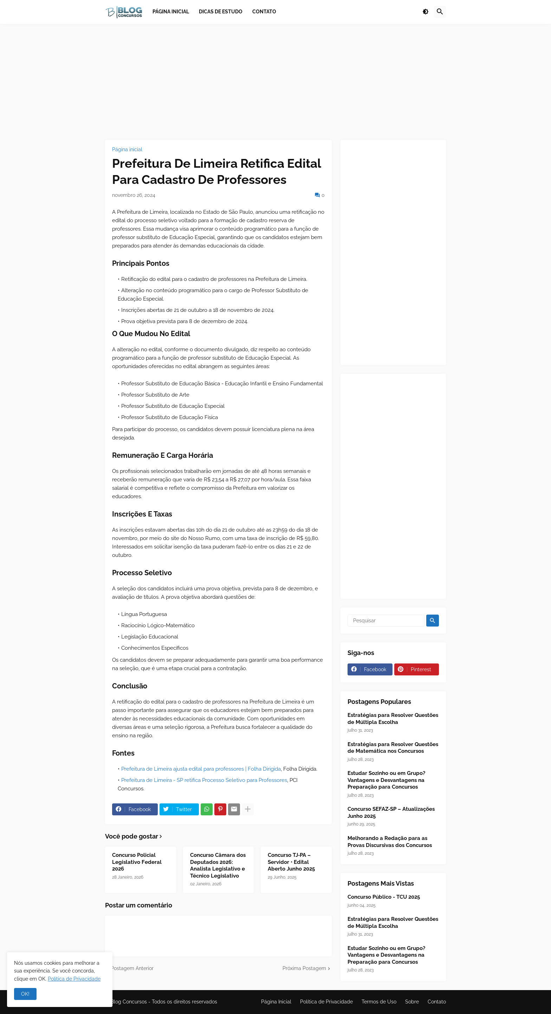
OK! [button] (25, 994)
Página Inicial (276, 1002)
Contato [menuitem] (264, 11)
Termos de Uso (379, 1002)
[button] (425, 12)
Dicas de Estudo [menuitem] (220, 11)
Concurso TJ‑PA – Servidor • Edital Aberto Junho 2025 (291, 862)
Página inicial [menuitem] (171, 11)
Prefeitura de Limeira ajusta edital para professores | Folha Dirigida (201, 769)
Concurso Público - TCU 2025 (384, 897)
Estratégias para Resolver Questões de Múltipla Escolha (393, 718)
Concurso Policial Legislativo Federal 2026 (137, 862)
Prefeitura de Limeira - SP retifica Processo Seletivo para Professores (204, 780)
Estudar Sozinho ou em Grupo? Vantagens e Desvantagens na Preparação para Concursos (386, 780)
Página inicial (127, 149)
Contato (437, 1002)
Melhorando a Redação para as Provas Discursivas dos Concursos (390, 841)
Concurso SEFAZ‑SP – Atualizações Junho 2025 (391, 812)
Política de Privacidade (326, 1002)
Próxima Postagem (304, 968)
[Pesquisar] (386, 621)
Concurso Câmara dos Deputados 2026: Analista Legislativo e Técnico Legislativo (218, 865)
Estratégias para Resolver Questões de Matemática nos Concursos (393, 748)
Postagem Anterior (132, 968)
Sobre (412, 1002)
